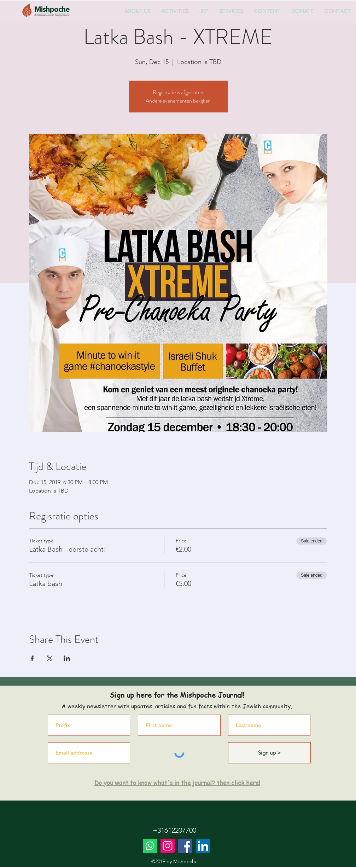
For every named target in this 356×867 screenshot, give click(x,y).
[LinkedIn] (203, 846)
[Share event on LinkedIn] (67, 658)
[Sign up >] (269, 752)
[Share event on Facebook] (32, 658)
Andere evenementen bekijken (178, 101)
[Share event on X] (49, 658)
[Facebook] (185, 846)
